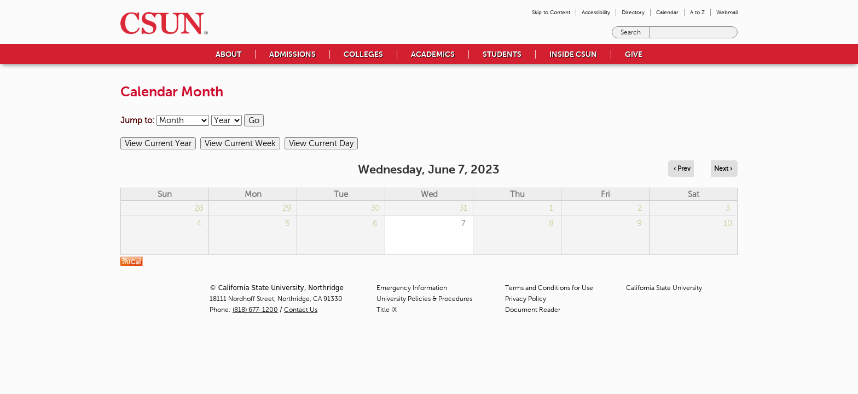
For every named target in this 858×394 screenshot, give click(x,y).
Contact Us (300, 310)
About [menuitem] (228, 54)
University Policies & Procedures (424, 299)
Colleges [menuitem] (363, 54)
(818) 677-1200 (255, 310)
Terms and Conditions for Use (549, 288)
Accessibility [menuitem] (596, 12)
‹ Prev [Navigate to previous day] (682, 168)
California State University (664, 288)
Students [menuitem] (502, 54)
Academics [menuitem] (433, 54)
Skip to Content (551, 12)
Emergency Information (411, 288)
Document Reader (532, 310)
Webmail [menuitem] (727, 12)
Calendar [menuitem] (667, 12)
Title (386, 310)
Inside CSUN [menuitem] (573, 54)
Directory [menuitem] (633, 12)
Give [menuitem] (633, 54)
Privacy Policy (525, 299)
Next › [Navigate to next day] (723, 168)
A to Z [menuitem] (697, 12)
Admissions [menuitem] (292, 54)
